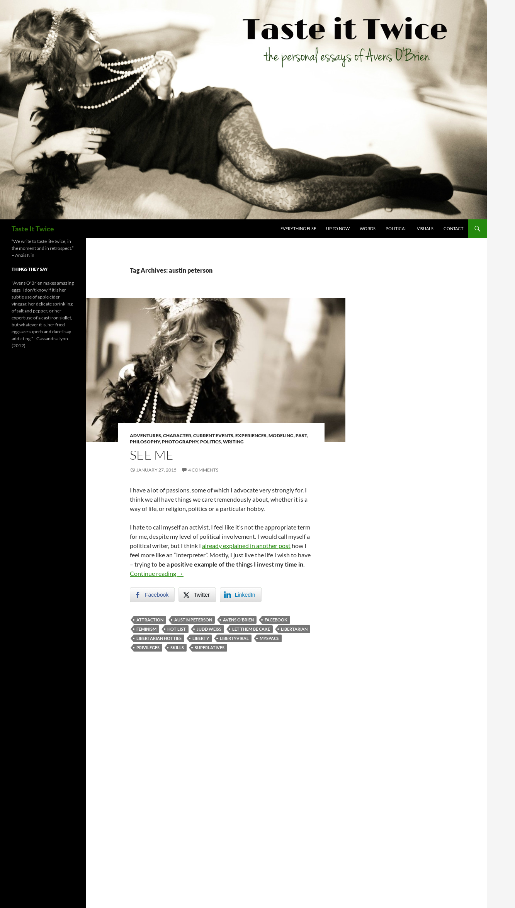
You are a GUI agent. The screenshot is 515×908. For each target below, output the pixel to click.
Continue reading (157, 573)
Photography (180, 442)
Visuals (425, 228)
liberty (200, 638)
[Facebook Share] (152, 594)
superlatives (209, 647)
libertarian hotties (159, 638)
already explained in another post (246, 545)
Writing (233, 442)
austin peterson (193, 619)
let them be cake (251, 628)
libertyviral (234, 638)
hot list (176, 628)
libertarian (294, 628)
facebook (276, 619)
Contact (453, 228)
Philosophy (145, 442)
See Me (151, 455)
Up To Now (338, 228)
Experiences (251, 435)
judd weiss (209, 628)
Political (396, 228)
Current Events (213, 435)
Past (301, 435)
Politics (210, 442)
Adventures (145, 435)
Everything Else (298, 228)
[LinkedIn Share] (241, 594)
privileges (148, 647)
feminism (146, 628)
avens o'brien (238, 619)
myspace (269, 638)
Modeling (281, 435)
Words (368, 228)
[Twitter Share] (197, 594)
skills (177, 647)
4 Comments (203, 470)
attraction (149, 619)
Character (177, 435)
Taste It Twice (33, 228)
